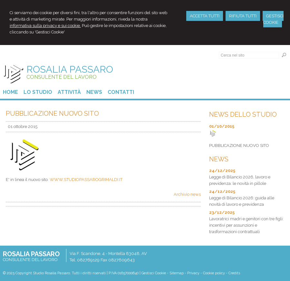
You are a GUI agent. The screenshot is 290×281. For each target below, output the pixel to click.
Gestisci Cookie (153, 273)
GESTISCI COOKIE (273, 19)
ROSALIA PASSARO (69, 69)
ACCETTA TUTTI (204, 16)
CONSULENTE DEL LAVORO (61, 77)
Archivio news (187, 194)
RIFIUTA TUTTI (242, 16)
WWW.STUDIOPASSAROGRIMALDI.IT (86, 179)
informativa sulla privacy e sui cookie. (45, 25)
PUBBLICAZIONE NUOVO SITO (239, 145)
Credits (234, 273)
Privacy (193, 273)
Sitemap (176, 273)
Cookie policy (214, 273)
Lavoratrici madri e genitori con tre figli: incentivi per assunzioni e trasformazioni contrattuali (246, 225)
